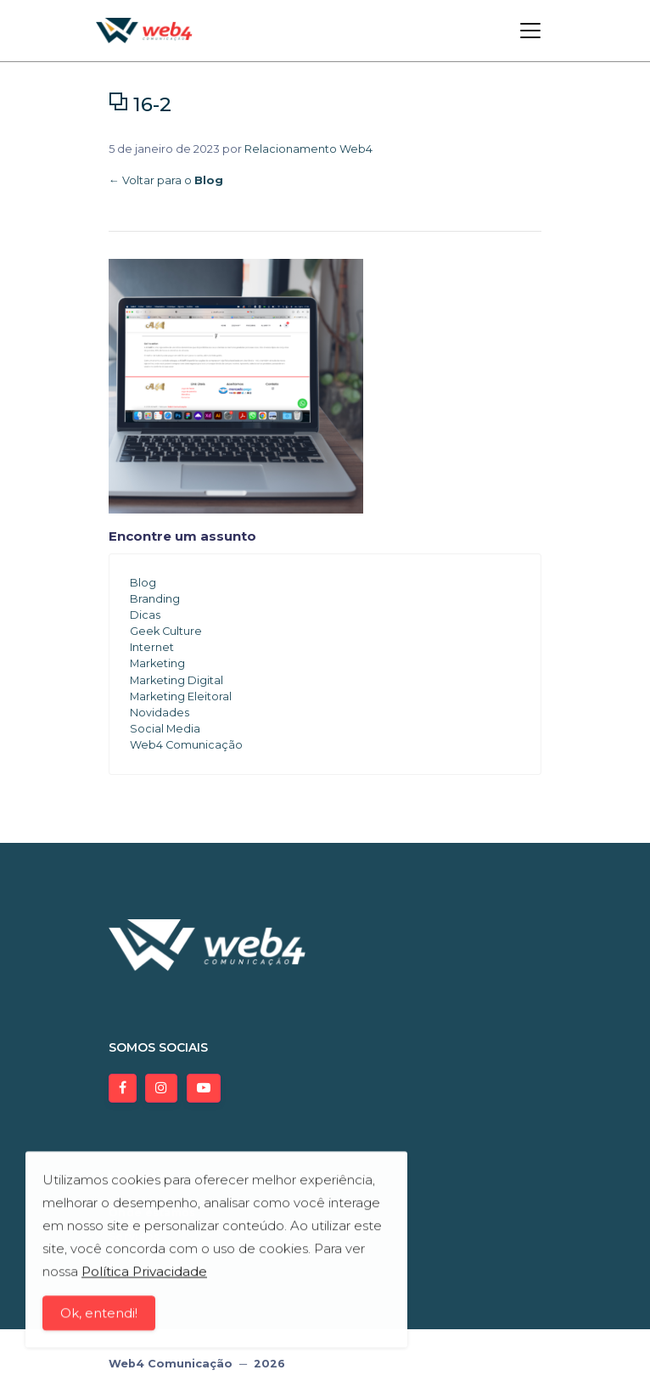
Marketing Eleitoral (181, 696)
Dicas (145, 615)
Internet (152, 647)
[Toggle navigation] (530, 31)
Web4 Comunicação (186, 744)
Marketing (157, 663)
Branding (155, 598)
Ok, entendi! (98, 1316)
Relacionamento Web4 (308, 149)
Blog (143, 582)
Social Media (165, 728)
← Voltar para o (166, 180)
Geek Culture (166, 631)
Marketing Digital (176, 680)
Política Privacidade (144, 1274)
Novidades (159, 712)
